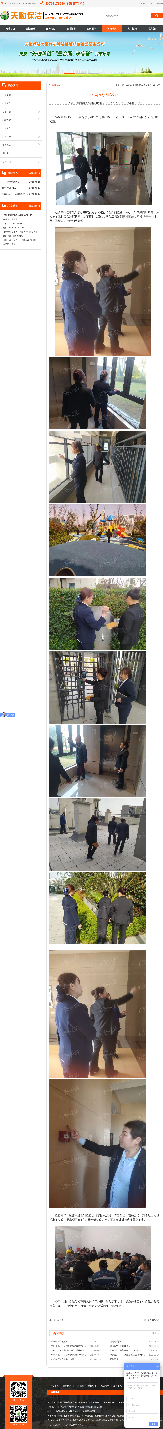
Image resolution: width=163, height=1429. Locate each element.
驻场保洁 (21, 111)
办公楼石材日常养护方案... (63, 1359)
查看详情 (34, 173)
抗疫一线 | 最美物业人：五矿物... (125, 1350)
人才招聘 (132, 28)
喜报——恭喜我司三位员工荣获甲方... (68, 1350)
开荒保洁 (21, 95)
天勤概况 (30, 28)
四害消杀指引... (9, 188)
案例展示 (91, 28)
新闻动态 (111, 28)
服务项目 (51, 28)
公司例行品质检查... (11, 182)
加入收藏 (159, 3)
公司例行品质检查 (151, 85)
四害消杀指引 (153, 1320)
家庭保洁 (21, 144)
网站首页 (10, 28)
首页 (128, 85)
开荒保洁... (115, 1359)
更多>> (155, 1333)
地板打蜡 (21, 161)
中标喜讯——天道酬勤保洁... (15, 194)
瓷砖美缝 (21, 153)
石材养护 (21, 119)
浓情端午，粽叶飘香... (120, 1346)
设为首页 (151, 3)
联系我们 (142, 3)
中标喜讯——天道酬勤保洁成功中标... (68, 1346)
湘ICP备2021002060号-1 (115, 1402)
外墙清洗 (21, 103)
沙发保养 (21, 136)
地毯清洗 (21, 128)
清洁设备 (71, 28)
